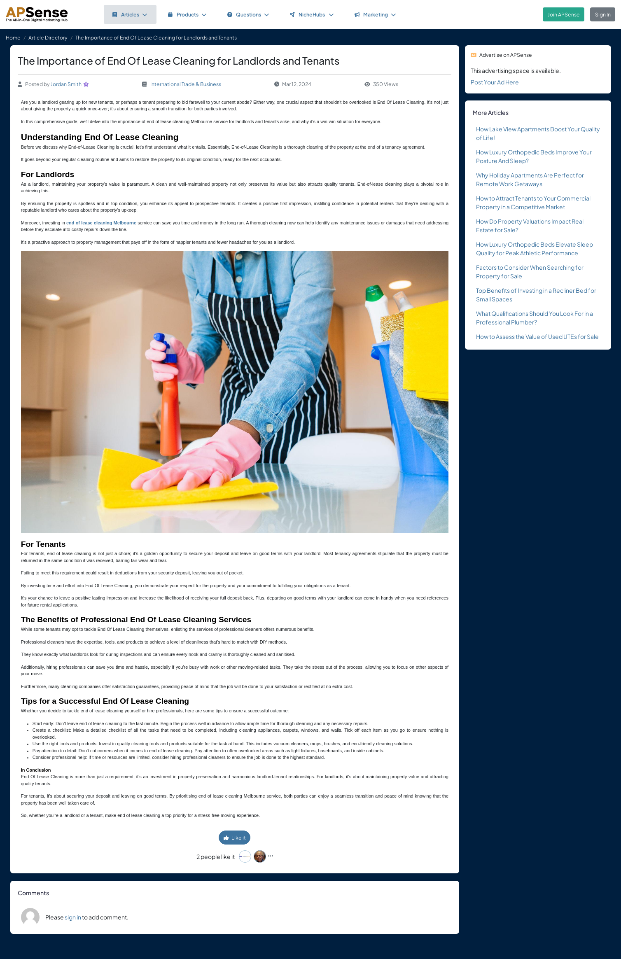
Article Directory (48, 37)
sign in (73, 917)
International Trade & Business (185, 84)
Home (13, 37)
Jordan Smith (66, 84)
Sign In (603, 14)
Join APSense (564, 14)
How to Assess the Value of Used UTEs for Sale (537, 336)
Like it (235, 837)
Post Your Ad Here (495, 82)
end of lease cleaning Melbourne (101, 222)
